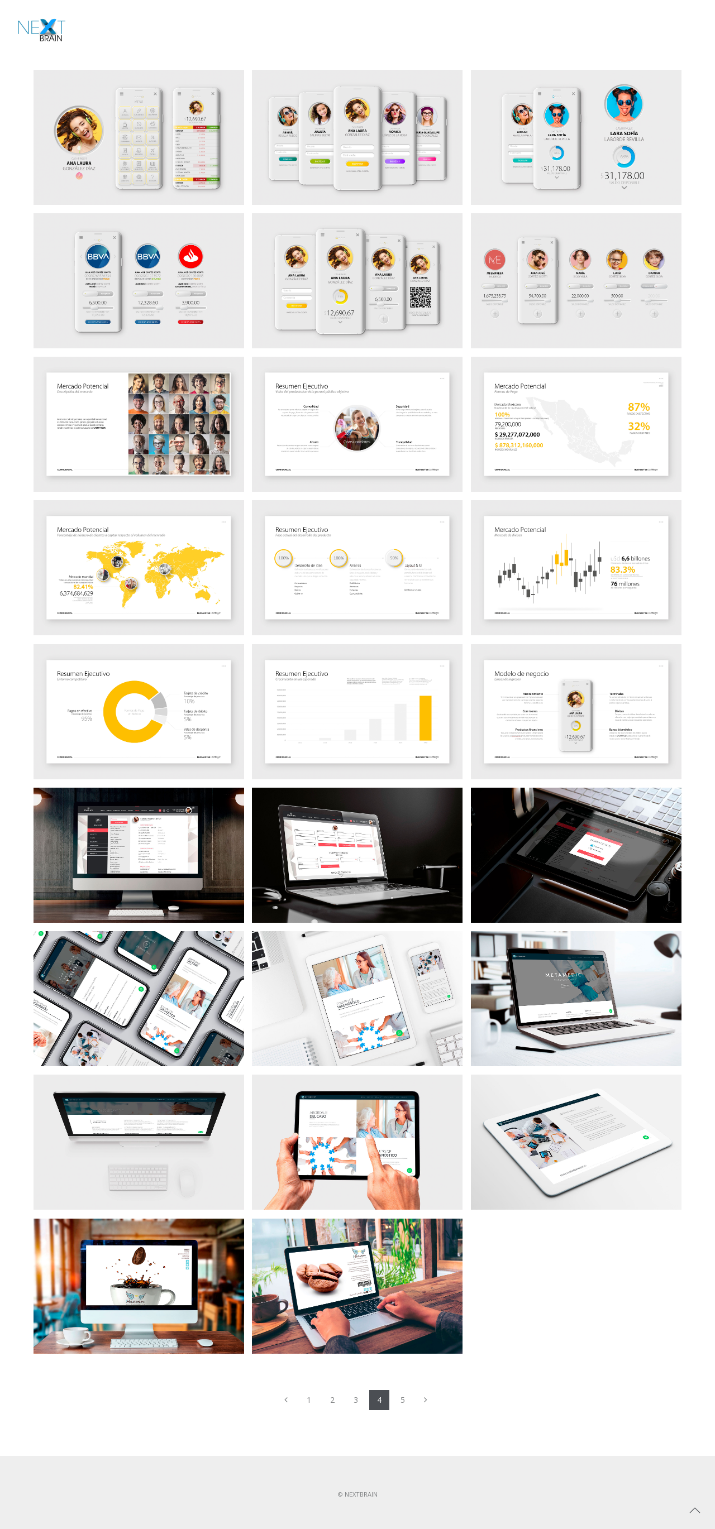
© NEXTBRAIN (358, 1494)
